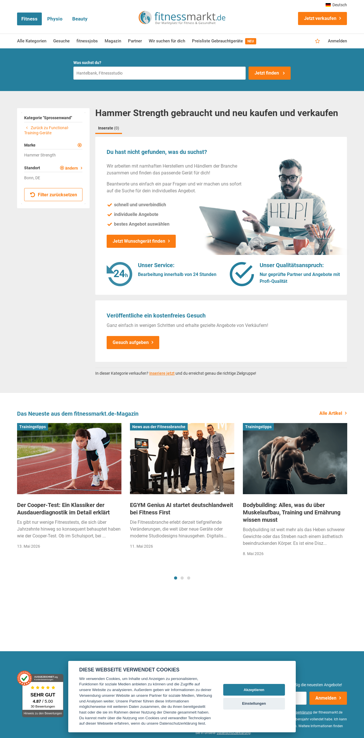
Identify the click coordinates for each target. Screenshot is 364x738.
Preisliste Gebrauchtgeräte (224, 41)
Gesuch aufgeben (131, 342)
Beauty (80, 19)
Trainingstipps (32, 426)
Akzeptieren (254, 690)
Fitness (29, 19)
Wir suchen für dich (167, 41)
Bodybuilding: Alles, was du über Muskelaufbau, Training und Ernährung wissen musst (291, 512)
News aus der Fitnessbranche (158, 426)
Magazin (113, 41)
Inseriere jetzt (162, 373)
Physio (55, 19)
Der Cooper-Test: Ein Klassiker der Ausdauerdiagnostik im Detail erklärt (63, 509)
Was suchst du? (87, 62)
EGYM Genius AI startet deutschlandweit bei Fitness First (181, 509)
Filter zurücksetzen (53, 195)
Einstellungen (254, 703)
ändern (71, 168)
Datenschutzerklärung (234, 733)
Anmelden (337, 41)
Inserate (108, 128)
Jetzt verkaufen (320, 18)
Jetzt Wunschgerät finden (139, 241)
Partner (135, 41)
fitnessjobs (87, 41)
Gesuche (61, 41)
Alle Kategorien (31, 41)
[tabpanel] (69, 488)
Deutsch (336, 5)
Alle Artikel (330, 413)
